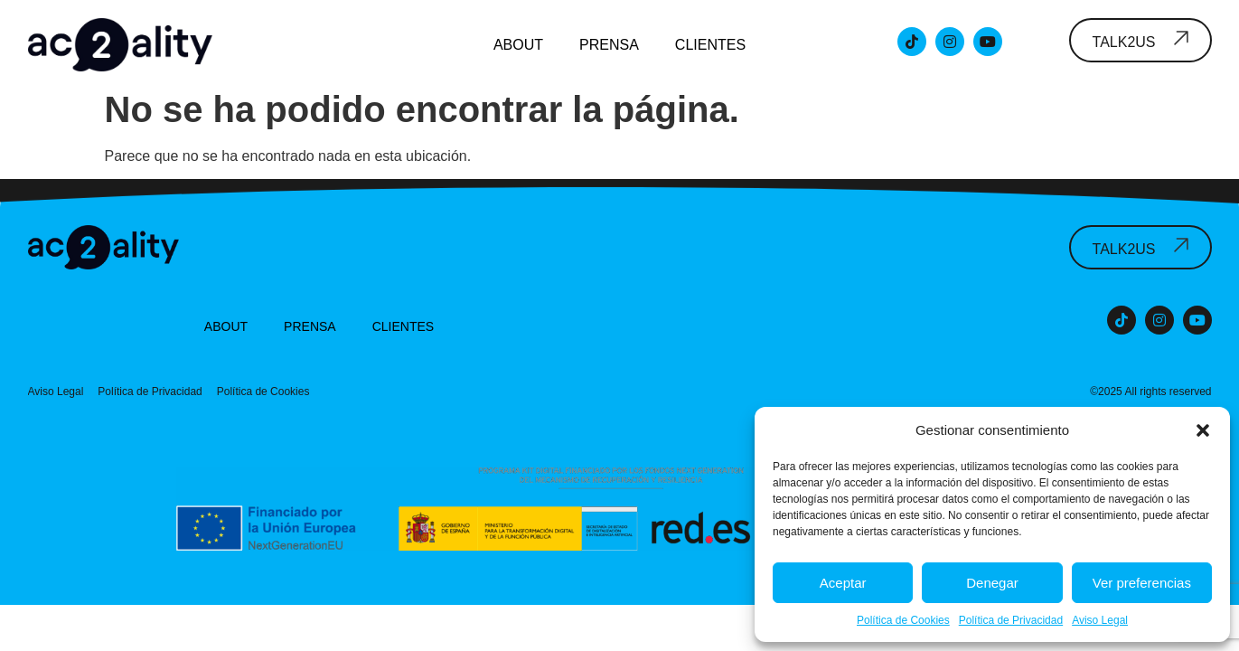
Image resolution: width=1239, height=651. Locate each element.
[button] (1203, 430)
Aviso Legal (1100, 620)
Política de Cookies (903, 620)
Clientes (710, 44)
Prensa (609, 44)
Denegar (992, 582)
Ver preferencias (1142, 582)
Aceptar (843, 582)
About (518, 44)
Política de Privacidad (1011, 620)
